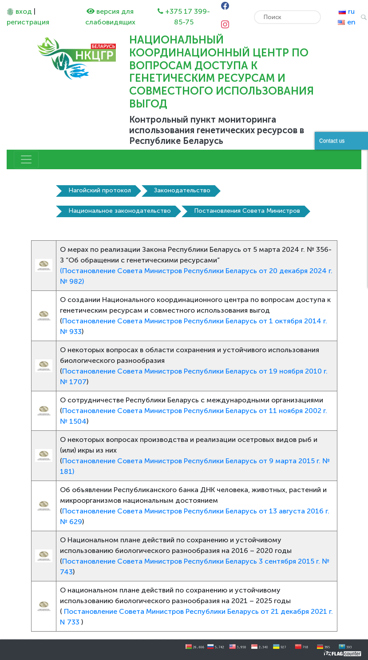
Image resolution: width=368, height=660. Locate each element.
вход (24, 11)
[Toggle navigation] (26, 159)
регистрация (28, 22)
